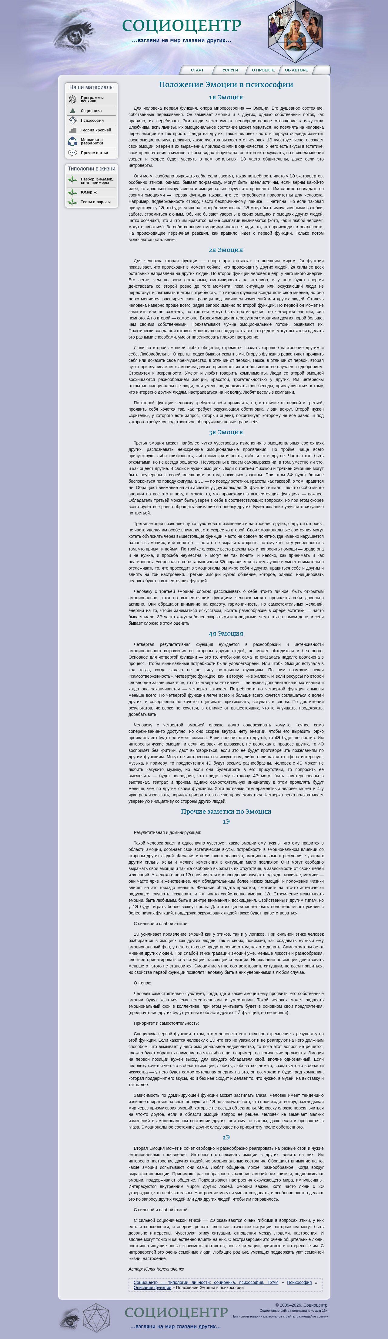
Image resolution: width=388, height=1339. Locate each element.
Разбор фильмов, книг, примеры (97, 180)
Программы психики (92, 99)
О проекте (263, 70)
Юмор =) (89, 192)
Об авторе (296, 70)
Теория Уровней (96, 130)
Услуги (230, 70)
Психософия (92, 120)
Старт (197, 70)
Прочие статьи (94, 152)
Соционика (91, 110)
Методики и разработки (92, 141)
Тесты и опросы (96, 201)
